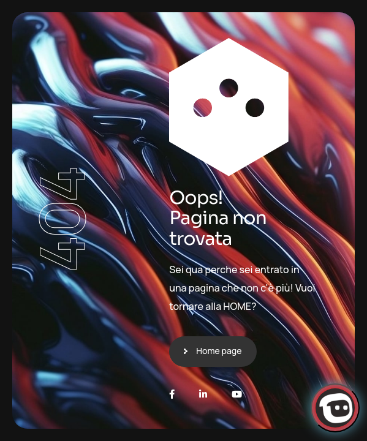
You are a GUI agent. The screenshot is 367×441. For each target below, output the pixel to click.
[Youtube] (237, 394)
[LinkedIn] (203, 394)
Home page (218, 350)
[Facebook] (172, 394)
